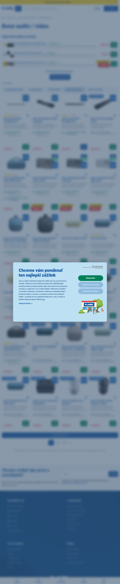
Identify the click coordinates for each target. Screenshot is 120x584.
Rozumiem (90, 278)
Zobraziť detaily (25, 303)
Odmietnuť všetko (90, 291)
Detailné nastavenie (90, 285)
